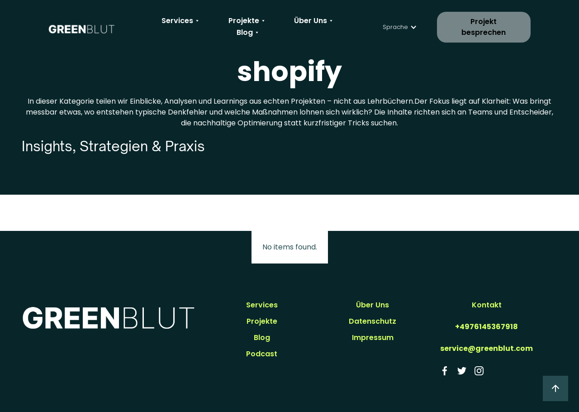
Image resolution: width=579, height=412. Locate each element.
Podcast (261, 354)
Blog (262, 337)
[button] (181, 20)
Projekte (262, 321)
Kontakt (487, 305)
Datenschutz (372, 321)
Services (262, 305)
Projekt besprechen (483, 27)
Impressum (373, 337)
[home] (81, 27)
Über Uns (372, 305)
